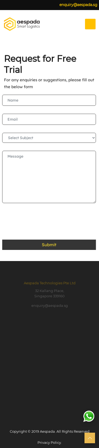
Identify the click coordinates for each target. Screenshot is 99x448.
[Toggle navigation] (90, 24)
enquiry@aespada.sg (78, 4)
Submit (48, 244)
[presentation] (42, 221)
